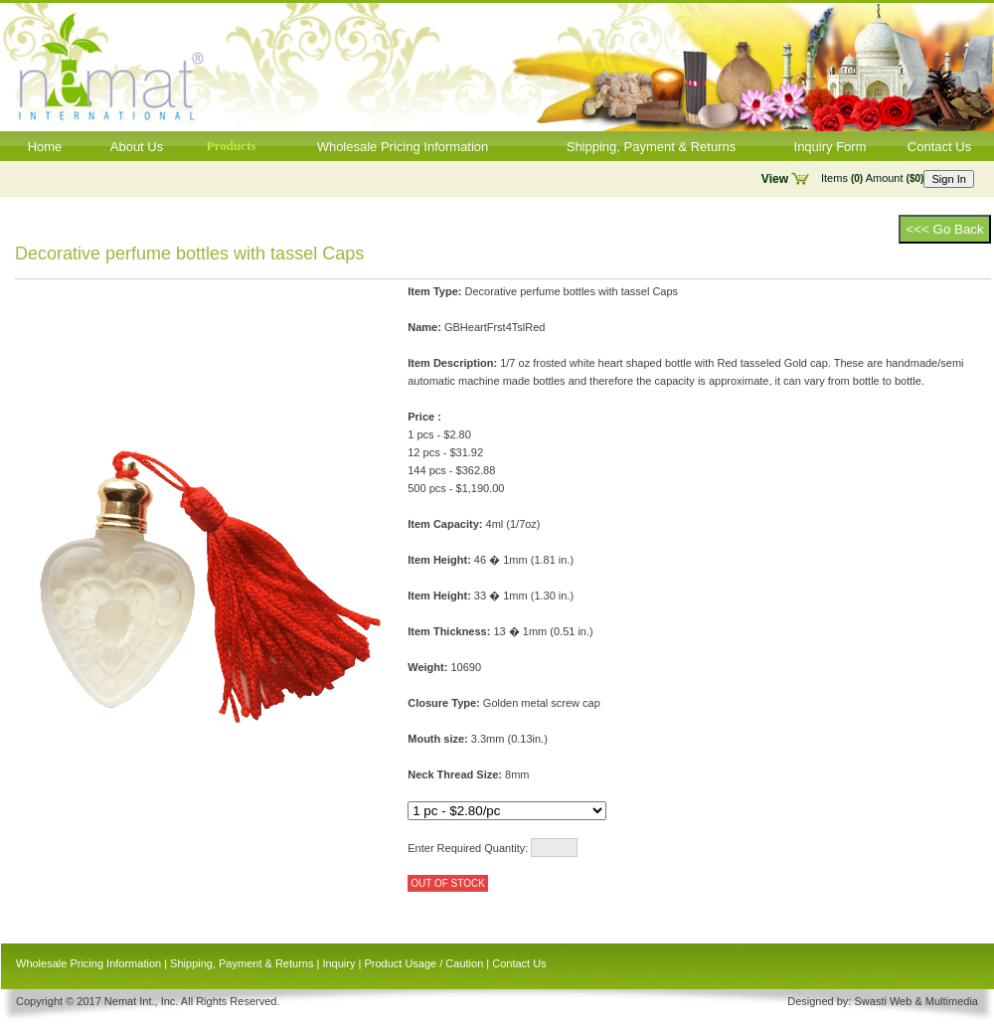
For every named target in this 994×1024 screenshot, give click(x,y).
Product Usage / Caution (423, 963)
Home (45, 146)
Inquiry (338, 963)
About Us (136, 146)
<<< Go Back (944, 229)
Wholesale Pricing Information (403, 146)
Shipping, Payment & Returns (652, 146)
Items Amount (872, 178)
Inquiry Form (830, 146)
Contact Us (939, 146)
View (774, 179)
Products (231, 145)
